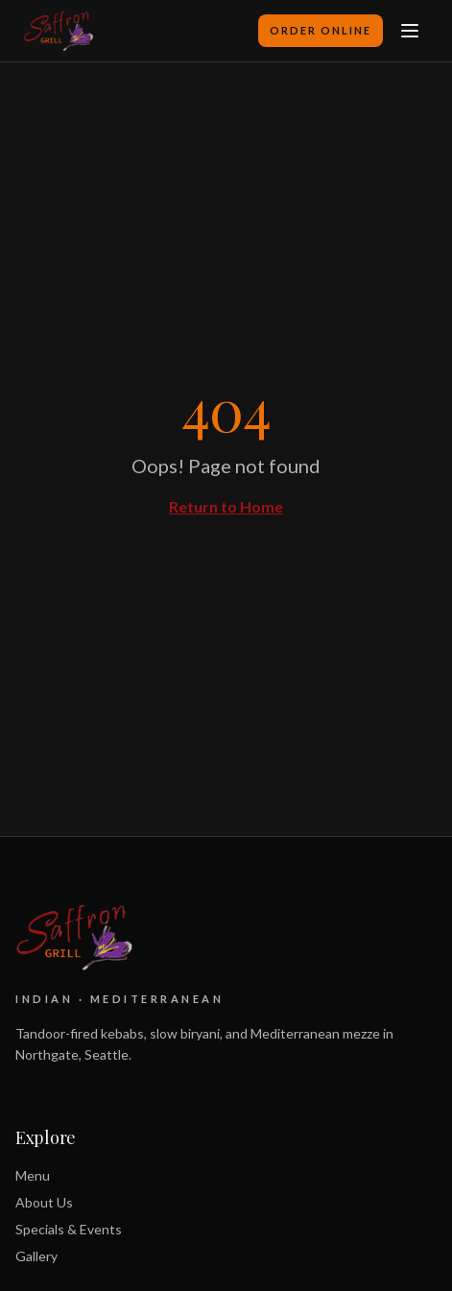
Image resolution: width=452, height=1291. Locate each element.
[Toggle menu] (410, 31)
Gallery (36, 1256)
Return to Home (226, 506)
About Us (44, 1202)
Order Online (320, 30)
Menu (32, 1175)
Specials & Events (68, 1229)
